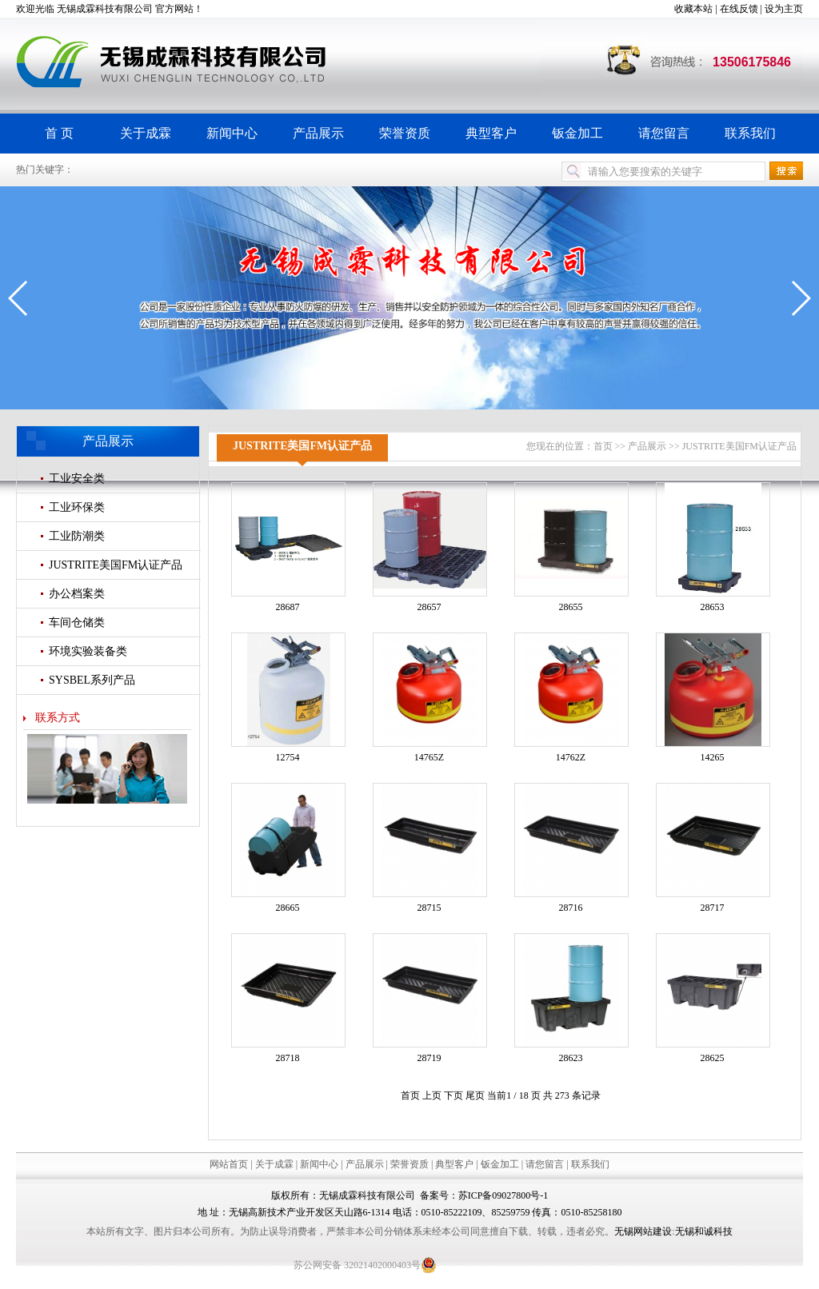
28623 (571, 1058)
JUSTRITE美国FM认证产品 (115, 565)
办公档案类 (77, 594)
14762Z (570, 757)
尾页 (475, 1095)
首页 (603, 446)
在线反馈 (739, 8)
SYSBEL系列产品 (92, 680)
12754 (288, 757)
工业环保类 (77, 507)
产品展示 (318, 133)
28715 (429, 907)
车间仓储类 (77, 623)
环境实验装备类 (88, 651)
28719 (429, 1058)
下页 (453, 1095)
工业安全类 (77, 479)
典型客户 (491, 133)
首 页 (59, 133)
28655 (571, 607)
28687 (288, 607)
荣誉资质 (404, 133)
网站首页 (229, 1164)
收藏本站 (693, 8)
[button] (19, 298)
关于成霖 (145, 133)
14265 (713, 757)
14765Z (429, 757)
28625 (713, 1058)
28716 (571, 907)
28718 (288, 1058)
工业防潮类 (77, 536)
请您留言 (663, 133)
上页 (431, 1095)
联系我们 (750, 133)
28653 (713, 607)
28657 (429, 607)
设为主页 (784, 8)
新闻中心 (232, 133)
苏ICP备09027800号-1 (503, 1195)
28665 (288, 907)
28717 (713, 907)
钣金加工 (577, 133)
